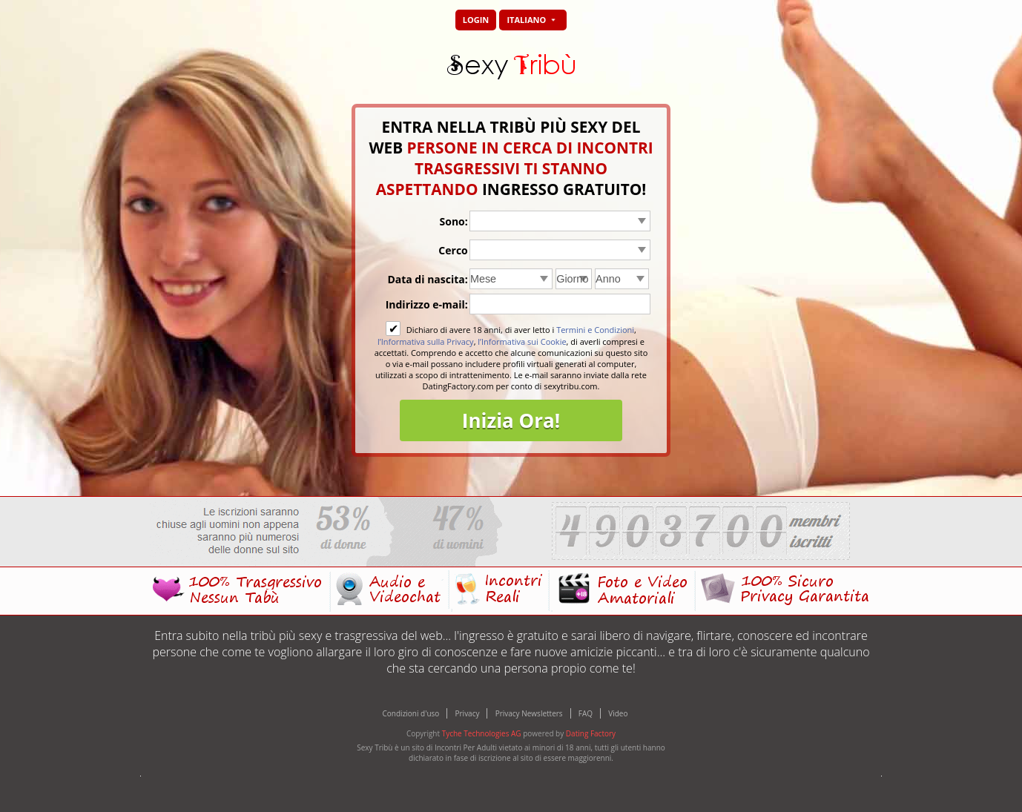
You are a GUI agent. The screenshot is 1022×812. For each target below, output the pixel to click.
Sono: (454, 221)
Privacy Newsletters (529, 713)
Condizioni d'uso (411, 713)
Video (617, 713)
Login (476, 19)
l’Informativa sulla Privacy (426, 341)
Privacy (467, 713)
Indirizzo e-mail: (427, 304)
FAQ (585, 713)
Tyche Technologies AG (481, 733)
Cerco (452, 250)
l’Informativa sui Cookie (522, 341)
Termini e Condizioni (595, 329)
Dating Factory (591, 733)
